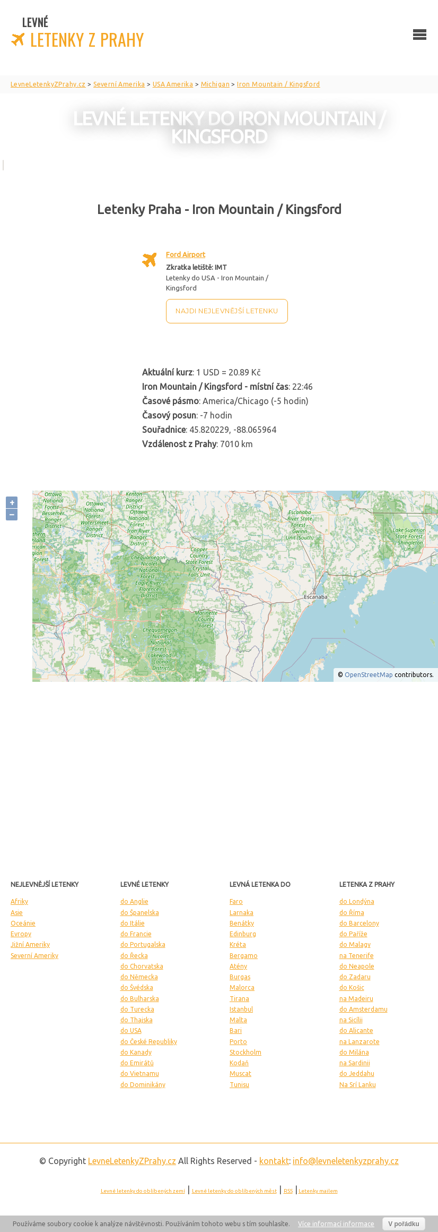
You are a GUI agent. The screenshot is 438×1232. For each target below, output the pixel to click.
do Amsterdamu (363, 1009)
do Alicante (356, 1030)
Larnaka (241, 912)
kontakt (274, 1161)
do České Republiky (148, 1041)
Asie (17, 912)
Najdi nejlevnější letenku (227, 311)
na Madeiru (356, 998)
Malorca (242, 987)
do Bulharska (139, 998)
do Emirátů (137, 1062)
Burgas (240, 976)
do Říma (351, 912)
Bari (236, 1030)
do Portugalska (142, 944)
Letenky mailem (318, 1191)
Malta (238, 1019)
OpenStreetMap (369, 674)
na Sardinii (354, 1062)
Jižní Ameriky (30, 944)
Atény (238, 966)
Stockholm (245, 1052)
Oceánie (23, 923)
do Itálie (132, 923)
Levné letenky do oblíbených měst (234, 1191)
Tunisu (239, 1084)
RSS (288, 1191)
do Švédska (136, 987)
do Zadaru (355, 976)
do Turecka (137, 1009)
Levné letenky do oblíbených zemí (143, 1191)
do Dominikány (142, 1084)
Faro (236, 901)
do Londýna (356, 901)
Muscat (240, 1073)
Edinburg (243, 933)
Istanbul (241, 1009)
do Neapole (356, 966)
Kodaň (239, 1062)
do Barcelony (359, 923)
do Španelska (139, 912)
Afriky (19, 901)
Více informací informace (336, 1223)
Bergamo (244, 955)
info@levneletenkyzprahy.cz (346, 1161)
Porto (238, 1041)
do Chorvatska (141, 966)
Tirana (239, 998)
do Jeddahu (356, 1073)
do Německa (139, 976)
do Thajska (136, 1019)
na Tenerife (356, 955)
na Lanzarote (359, 1041)
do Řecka (134, 955)
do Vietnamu (139, 1073)
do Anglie (134, 901)
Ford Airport (185, 254)
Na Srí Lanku (357, 1084)
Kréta (238, 944)
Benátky (242, 923)
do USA (131, 1030)
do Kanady (136, 1052)
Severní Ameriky (34, 955)
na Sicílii (351, 1019)
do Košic (351, 987)
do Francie (136, 933)
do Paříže (353, 933)
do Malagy (355, 944)
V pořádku (403, 1224)
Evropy (21, 933)
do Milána (354, 1052)
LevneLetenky (132, 1161)
